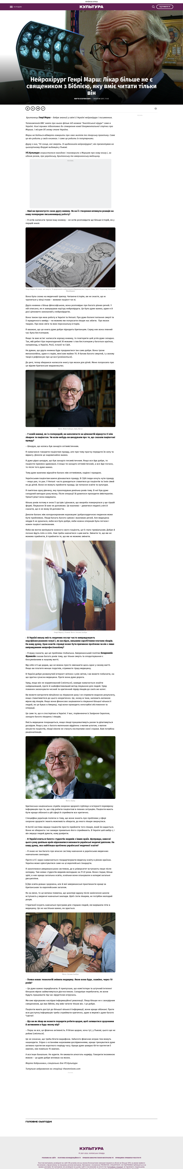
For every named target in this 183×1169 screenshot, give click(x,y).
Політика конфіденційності (69, 1158)
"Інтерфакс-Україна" (115, 1167)
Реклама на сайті (49, 1158)
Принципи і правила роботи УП (128, 1158)
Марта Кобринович (82, 99)
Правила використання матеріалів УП (98, 1158)
